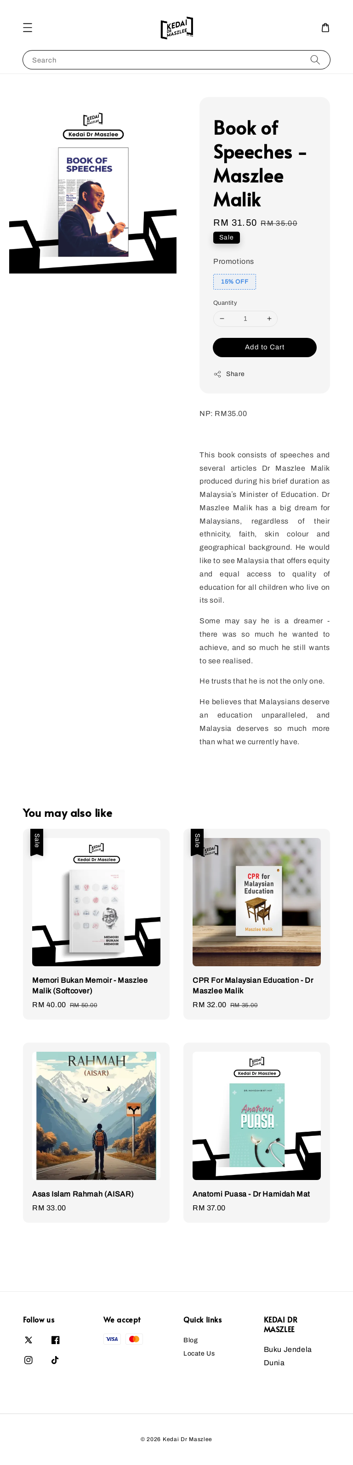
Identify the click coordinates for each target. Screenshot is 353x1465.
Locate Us (199, 1353)
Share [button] (229, 374)
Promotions (233, 261)
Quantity (225, 303)
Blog (190, 1340)
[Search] (315, 59)
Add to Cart (265, 347)
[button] (27, 27)
